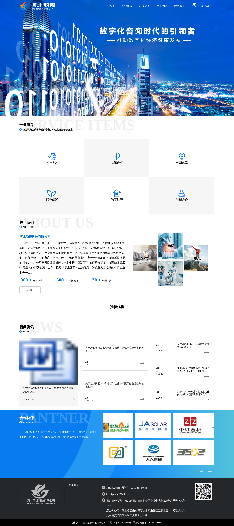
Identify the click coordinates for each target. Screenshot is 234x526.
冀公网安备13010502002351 (148, 522)
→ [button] (209, 471)
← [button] (201, 471)
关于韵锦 (162, 6)
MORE (30, 290)
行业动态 (144, 6)
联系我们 (179, 6)
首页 (112, 6)
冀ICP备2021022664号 (120, 522)
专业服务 (126, 6)
